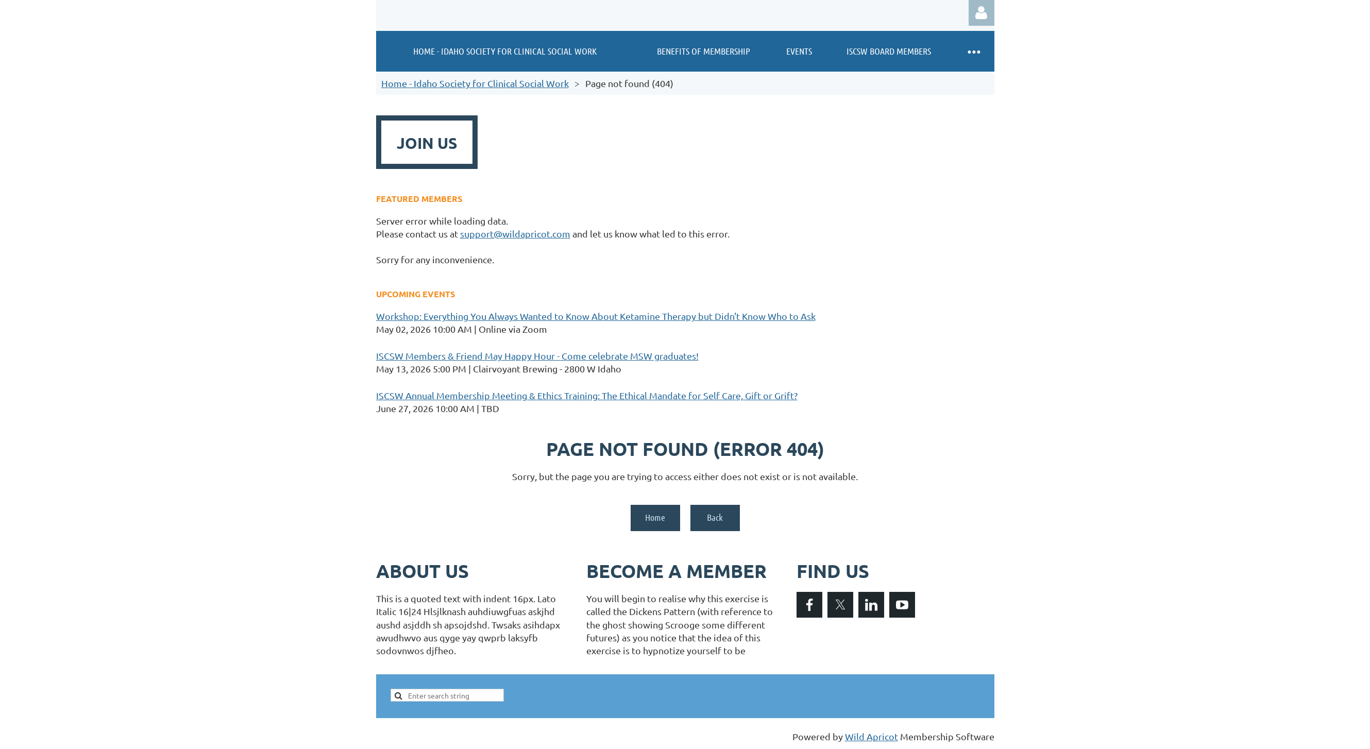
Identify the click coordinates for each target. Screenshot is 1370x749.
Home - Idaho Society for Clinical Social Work (475, 83)
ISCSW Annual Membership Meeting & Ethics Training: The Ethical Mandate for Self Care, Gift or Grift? (587, 395)
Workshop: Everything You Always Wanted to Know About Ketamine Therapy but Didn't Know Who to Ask (596, 316)
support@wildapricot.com (515, 233)
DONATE (744, 142)
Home (655, 517)
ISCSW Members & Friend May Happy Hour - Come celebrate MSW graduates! (537, 355)
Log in (981, 13)
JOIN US (427, 142)
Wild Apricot (871, 736)
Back (715, 517)
